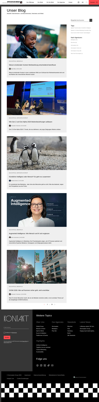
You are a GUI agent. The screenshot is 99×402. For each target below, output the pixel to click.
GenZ (72, 32)
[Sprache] (82, 2)
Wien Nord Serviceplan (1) (77, 53)
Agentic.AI (73, 30)
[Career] (70, 2)
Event (75, 32)
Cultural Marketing (80, 30)
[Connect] (94, 2)
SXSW (78, 32)
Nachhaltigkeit (87, 32)
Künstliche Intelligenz (86, 27)
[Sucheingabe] (80, 20)
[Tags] (81, 30)
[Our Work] (40, 2)
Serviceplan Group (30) (76, 50)
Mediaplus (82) (74, 39)
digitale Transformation (76, 27)
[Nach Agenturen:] (76, 37)
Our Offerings (30, 2)
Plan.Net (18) (74, 42)
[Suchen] (86, 2)
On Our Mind (50, 2)
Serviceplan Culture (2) (76, 48)
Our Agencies (61, 2)
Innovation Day (87, 30)
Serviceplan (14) (74, 45)
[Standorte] (78, 2)
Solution (81, 32)
